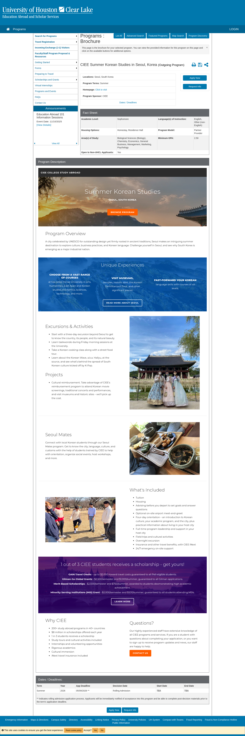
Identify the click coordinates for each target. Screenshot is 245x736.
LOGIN (234, 29)
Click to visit (101, 89)
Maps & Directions (39, 720)
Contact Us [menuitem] (40, 103)
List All (119, 36)
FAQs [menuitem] (37, 97)
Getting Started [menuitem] (42, 62)
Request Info (195, 86)
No (102, 730)
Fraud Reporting (194, 720)
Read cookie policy (74, 730)
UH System (154, 720)
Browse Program (122, 212)
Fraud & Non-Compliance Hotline (221, 720)
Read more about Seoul (122, 303)
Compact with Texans (173, 720)
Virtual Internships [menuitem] (43, 85)
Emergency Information (16, 720)
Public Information (121, 723)
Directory (73, 720)
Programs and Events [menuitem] (45, 91)
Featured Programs (158, 36)
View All (56, 143)
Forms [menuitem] (38, 68)
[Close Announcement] (207, 47)
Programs (19, 29)
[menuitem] (55, 36)
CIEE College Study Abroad (60, 172)
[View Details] (44, 125)
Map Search (178, 36)
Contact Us (140, 653)
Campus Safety (58, 720)
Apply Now (195, 78)
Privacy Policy (118, 720)
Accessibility (86, 720)
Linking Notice (102, 720)
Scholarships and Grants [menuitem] (47, 79)
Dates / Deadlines (128, 102)
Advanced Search (135, 36)
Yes (95, 730)
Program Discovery (198, 36)
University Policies (137, 720)
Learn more (122, 601)
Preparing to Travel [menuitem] (44, 74)
